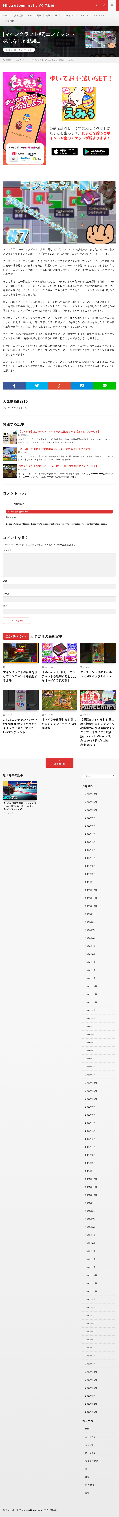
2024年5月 (90, 946)
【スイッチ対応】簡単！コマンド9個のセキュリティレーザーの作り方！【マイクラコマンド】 (19, 806)
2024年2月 (90, 970)
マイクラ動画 (91, 1460)
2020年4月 (90, 1339)
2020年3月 (90, 1347)
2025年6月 (90, 841)
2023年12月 (91, 986)
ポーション (98, 15)
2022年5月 (90, 1139)
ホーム (6, 15)
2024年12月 (91, 890)
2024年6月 (90, 938)
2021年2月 (90, 1259)
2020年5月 (90, 1331)
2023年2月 (90, 1066)
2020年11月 (91, 1283)
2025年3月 (90, 866)
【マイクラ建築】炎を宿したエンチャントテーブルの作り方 (59, 724)
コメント (7, 550)
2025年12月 (91, 793)
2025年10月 (91, 809)
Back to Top (59, 763)
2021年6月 (90, 1227)
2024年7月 (90, 930)
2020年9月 (90, 1299)
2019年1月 (90, 1395)
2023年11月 (91, 994)
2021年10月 (91, 1195)
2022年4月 (90, 1147)
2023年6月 (90, 1034)
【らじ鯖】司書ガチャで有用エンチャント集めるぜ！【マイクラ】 (55, 448)
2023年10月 (91, 1002)
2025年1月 (90, 882)
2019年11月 (91, 1379)
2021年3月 (90, 1251)
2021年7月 (90, 1219)
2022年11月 (91, 1090)
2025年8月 (90, 825)
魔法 (39, 15)
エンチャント (68, 15)
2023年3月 (90, 1058)
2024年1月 (90, 978)
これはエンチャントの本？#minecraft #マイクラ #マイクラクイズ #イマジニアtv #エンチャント (20, 726)
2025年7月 (90, 833)
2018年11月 (91, 1411)
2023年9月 (90, 1010)
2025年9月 (90, 817)
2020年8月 (90, 1307)
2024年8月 (90, 922)
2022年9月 (90, 1106)
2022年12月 (91, 1082)
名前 (5, 581)
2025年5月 (90, 850)
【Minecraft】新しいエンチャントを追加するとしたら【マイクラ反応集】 (59, 676)
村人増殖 (9, 21)
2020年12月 (91, 1275)
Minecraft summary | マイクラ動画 (39, 1510)
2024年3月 (90, 962)
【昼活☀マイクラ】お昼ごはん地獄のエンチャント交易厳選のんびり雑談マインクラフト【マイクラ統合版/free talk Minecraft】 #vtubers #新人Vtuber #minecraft (97, 732)
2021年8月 (90, 1211)
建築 (48, 15)
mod (30, 15)
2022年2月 (90, 1163)
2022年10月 (91, 1098)
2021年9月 (90, 1203)
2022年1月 (90, 1171)
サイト (6, 606)
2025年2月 (90, 874)
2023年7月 (90, 1026)
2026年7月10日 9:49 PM (18, 512)
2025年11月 (91, 801)
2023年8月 (90, 1018)
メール (6, 594)
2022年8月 (90, 1114)
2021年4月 (90, 1243)
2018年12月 (91, 1403)
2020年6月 (90, 1323)
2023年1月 (90, 1074)
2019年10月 (91, 1387)
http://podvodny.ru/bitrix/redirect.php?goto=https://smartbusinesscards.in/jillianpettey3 (64, 523)
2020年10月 (91, 1291)
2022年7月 (90, 1122)
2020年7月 (90, 1315)
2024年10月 (91, 906)
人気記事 (18, 15)
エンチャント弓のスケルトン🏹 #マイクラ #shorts (97, 674)
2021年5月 (90, 1235)
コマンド (84, 15)
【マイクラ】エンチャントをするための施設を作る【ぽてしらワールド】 (59, 431)
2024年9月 (90, 914)
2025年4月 (90, 858)
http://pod (19, 503)
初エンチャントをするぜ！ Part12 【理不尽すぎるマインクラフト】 (58, 465)
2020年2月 (90, 1355)
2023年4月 (90, 1050)
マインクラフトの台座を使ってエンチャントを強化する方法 (20, 676)
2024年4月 (90, 954)
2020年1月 (90, 1363)
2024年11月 (91, 898)
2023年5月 (90, 1042)
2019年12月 (91, 1371)
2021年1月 (90, 1267)
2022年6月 (90, 1130)
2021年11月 (91, 1187)
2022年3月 (90, 1155)
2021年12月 (91, 1179)
